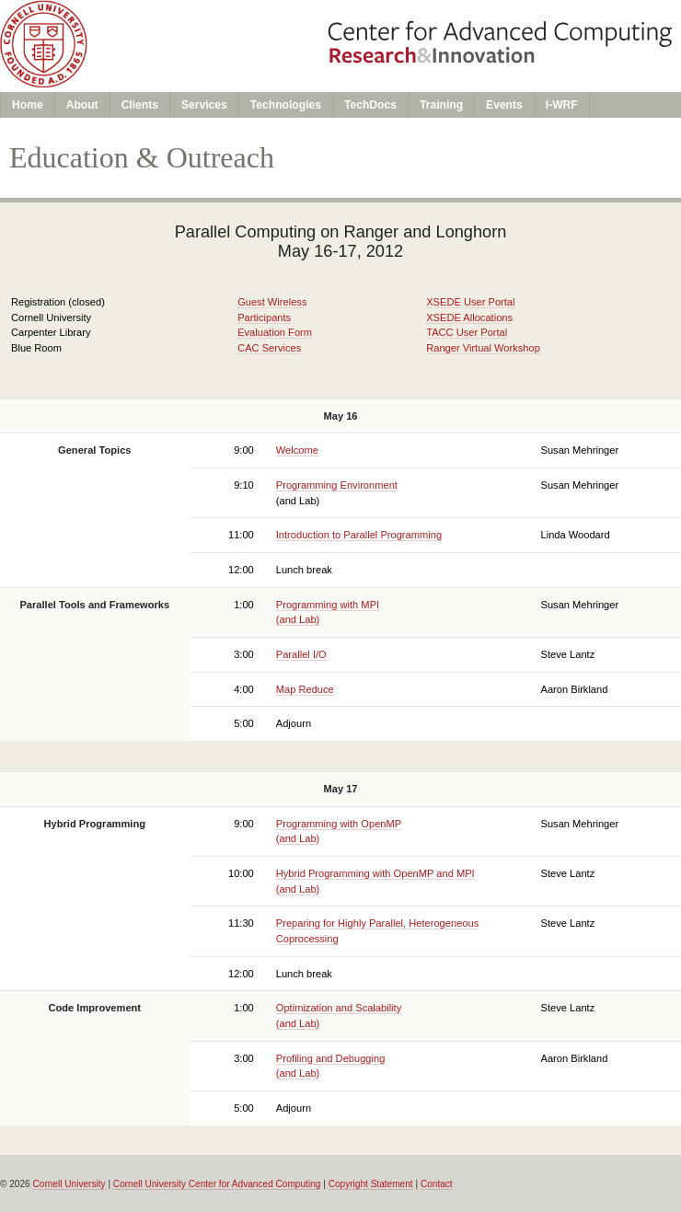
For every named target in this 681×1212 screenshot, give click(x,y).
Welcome (297, 450)
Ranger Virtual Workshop (483, 347)
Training (441, 104)
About (82, 104)
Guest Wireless (271, 301)
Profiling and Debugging (331, 1058)
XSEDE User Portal (470, 301)
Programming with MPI (327, 604)
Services (204, 104)
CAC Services (269, 347)
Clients (139, 104)
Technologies (285, 104)
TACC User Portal (466, 332)
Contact (437, 1184)
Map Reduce (305, 689)
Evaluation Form (274, 332)
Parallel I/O (301, 654)
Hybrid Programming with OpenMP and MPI (375, 873)
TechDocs (370, 104)
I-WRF (562, 104)
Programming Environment (337, 485)
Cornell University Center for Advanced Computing (217, 1184)
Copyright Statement (371, 1184)
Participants (264, 317)
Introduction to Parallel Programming (359, 534)
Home (27, 104)
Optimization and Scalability (338, 1007)
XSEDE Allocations (469, 317)
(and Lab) (298, 619)
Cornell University (69, 1184)
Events (504, 104)
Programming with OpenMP (338, 823)
